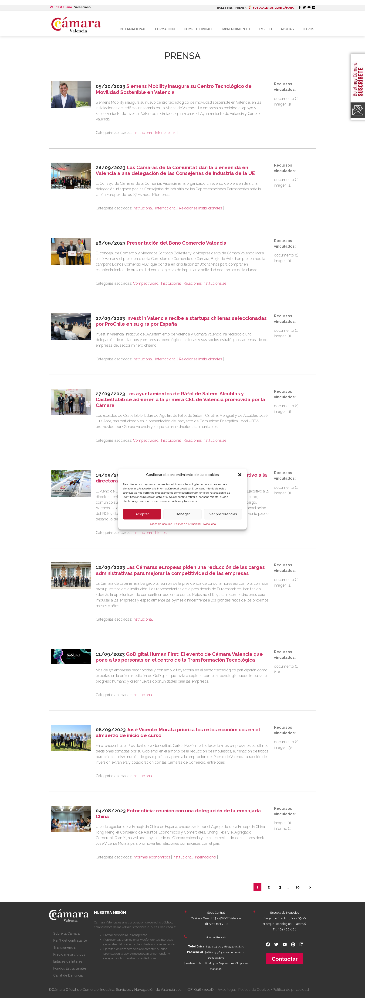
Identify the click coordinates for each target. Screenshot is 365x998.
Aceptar (142, 514)
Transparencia (64, 947)
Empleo (265, 29)
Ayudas (287, 29)
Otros (308, 29)
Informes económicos (151, 857)
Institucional (143, 132)
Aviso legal (209, 523)
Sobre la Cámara (66, 933)
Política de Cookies (160, 523)
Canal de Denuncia (68, 975)
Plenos (161, 532)
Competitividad (198, 29)
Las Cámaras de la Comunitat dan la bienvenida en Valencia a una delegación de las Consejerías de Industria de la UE (175, 170)
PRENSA (240, 7)
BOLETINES (225, 7)
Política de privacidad (187, 523)
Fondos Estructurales (70, 968)
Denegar (183, 514)
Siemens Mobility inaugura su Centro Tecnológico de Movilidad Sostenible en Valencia (174, 89)
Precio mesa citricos (69, 954)
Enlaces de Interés (67, 961)
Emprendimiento (235, 29)
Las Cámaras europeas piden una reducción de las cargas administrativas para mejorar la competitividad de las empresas (180, 570)
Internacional (132, 29)
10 (297, 887)
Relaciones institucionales (200, 208)
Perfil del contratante (70, 940)
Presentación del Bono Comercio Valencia (176, 243)
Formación (165, 29)
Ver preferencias (223, 514)
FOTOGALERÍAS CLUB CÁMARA (271, 7)
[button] (239, 474)
